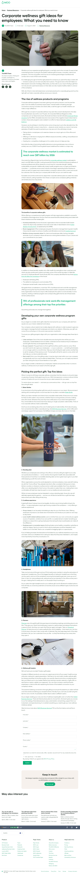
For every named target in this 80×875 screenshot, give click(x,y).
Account (55, 2)
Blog (56, 6)
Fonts (59, 871)
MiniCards (4, 855)
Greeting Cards (21, 849)
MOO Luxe (35, 845)
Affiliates (66, 853)
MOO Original (36, 851)
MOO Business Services (45, 708)
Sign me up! (49, 784)
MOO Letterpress (37, 853)
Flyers (28, 6)
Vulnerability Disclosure (70, 857)
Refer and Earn (67, 855)
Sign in (60, 2)
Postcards (13, 6)
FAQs (65, 849)
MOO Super (36, 847)
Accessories (41, 6)
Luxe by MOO (5, 851)
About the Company (53, 843)
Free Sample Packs (47, 2)
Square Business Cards (7, 847)
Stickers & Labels (21, 6)
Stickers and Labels (22, 851)
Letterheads (20, 853)
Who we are (52, 849)
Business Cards (6, 6)
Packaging (51, 863)
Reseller (51, 857)
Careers (50, 851)
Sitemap (64, 871)
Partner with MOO (53, 865)
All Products (5, 843)
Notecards (19, 847)
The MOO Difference (54, 847)
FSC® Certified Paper (38, 857)
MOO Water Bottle (6, 853)
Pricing (66, 845)
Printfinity (51, 859)
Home (3, 10)
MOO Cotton (36, 849)
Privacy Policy (53, 871)
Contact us (66, 843)
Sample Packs (36, 855)
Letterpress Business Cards (8, 849)
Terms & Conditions (45, 871)
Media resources (53, 845)
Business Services (49, 6)
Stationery (34, 6)
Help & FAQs (62, 6)
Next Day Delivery (68, 847)
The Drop (51, 853)
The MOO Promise (53, 861)
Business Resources (13, 10)
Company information (72, 871)
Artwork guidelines (68, 851)
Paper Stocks (36, 843)
